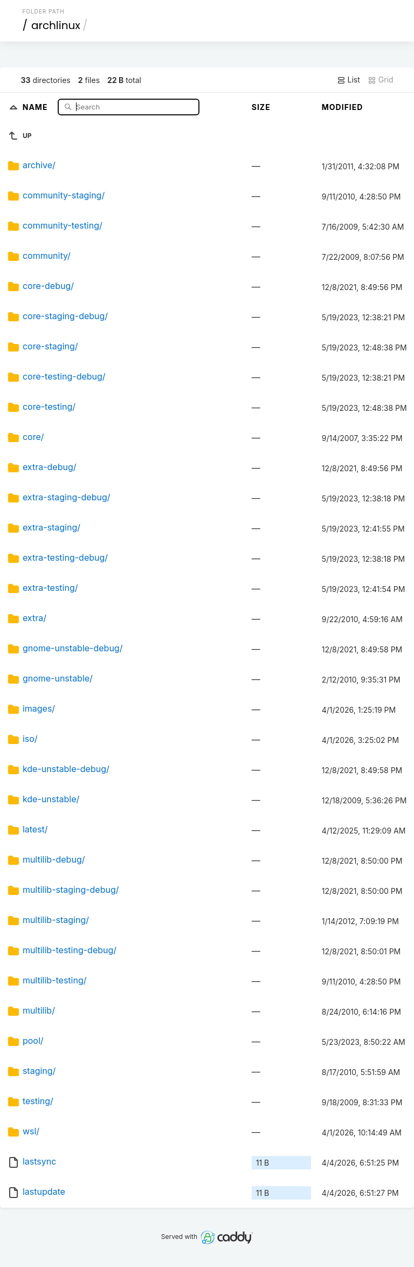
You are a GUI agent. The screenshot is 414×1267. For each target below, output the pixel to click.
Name (36, 106)
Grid (381, 80)
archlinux (55, 25)
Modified (342, 107)
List (348, 80)
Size (261, 107)
